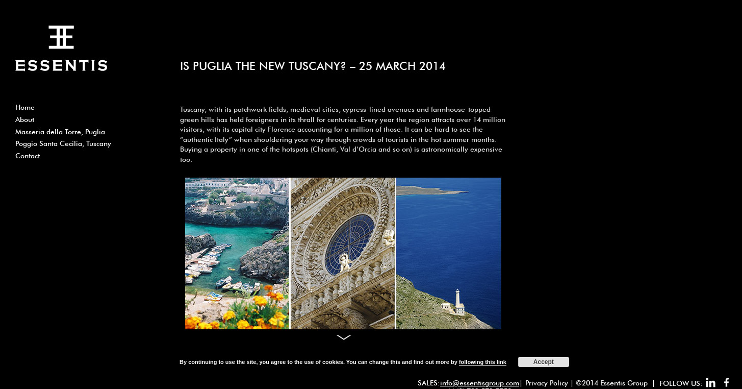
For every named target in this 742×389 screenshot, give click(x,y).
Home (25, 107)
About (24, 119)
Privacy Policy (546, 383)
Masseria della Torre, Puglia (60, 132)
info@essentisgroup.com (479, 383)
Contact (27, 156)
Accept (543, 362)
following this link (482, 362)
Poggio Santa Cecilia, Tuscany (63, 143)
